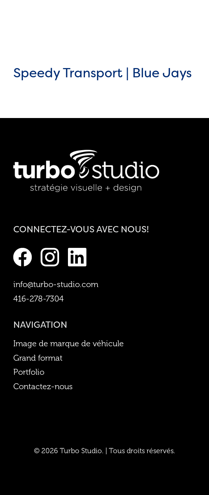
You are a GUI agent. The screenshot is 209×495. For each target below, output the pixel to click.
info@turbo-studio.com (55, 284)
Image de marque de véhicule (68, 343)
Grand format (37, 358)
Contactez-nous (43, 386)
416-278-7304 (38, 298)
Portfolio (28, 372)
